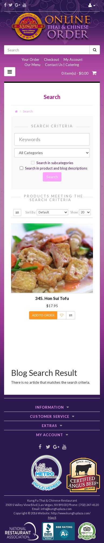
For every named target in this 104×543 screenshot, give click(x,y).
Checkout (51, 59)
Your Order (30, 59)
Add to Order (43, 315)
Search (28, 111)
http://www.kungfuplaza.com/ (71, 513)
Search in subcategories (52, 163)
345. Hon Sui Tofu (52, 298)
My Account (73, 59)
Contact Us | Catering (62, 64)
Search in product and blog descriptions (53, 168)
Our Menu (32, 64)
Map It (52, 517)
